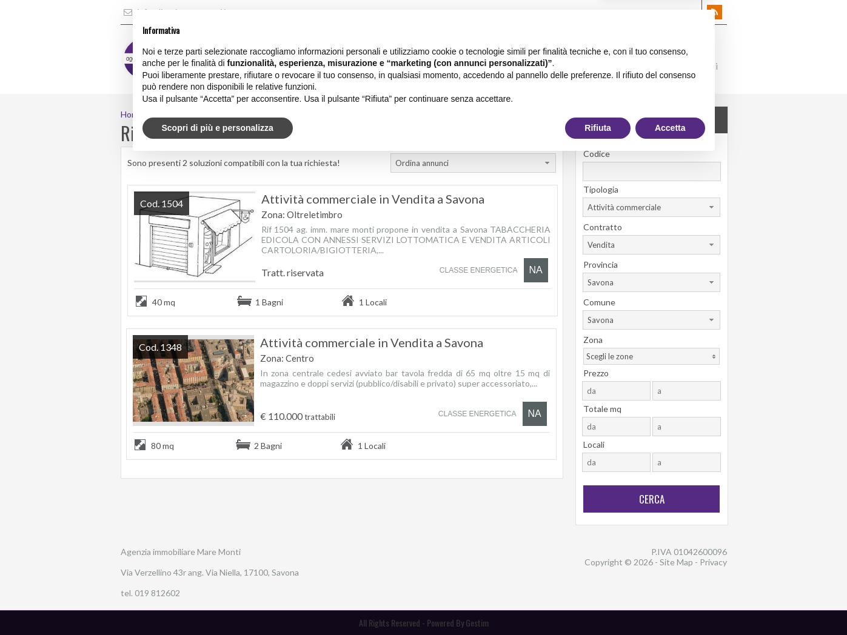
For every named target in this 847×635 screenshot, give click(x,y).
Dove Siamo (639, 66)
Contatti (700, 66)
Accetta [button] (670, 602)
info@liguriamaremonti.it (175, 12)
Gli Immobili (572, 66)
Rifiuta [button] (597, 602)
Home (414, 66)
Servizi (515, 66)
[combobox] (473, 163)
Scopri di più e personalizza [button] (217, 602)
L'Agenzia (464, 66)
